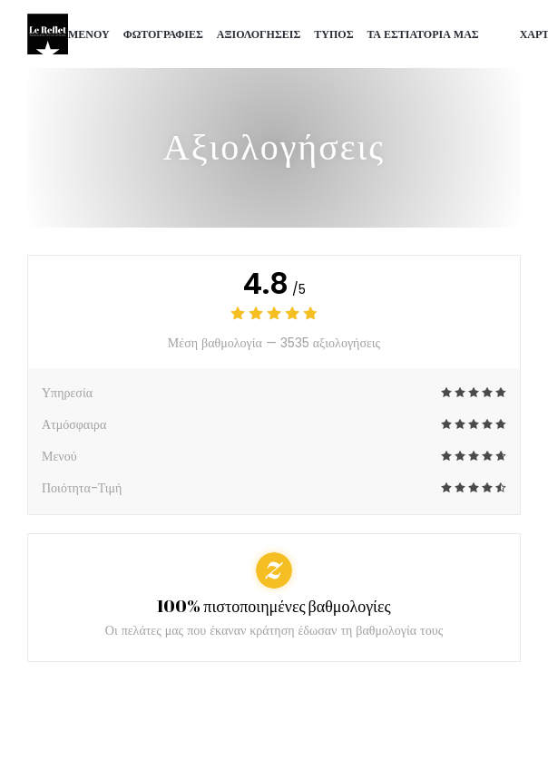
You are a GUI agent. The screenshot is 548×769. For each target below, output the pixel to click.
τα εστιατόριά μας (423, 34)
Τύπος (333, 34)
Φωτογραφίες (163, 34)
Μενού (89, 34)
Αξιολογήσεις (259, 34)
